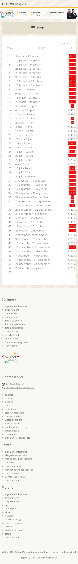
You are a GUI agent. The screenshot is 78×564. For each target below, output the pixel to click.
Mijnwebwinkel (50, 557)
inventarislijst (12, 331)
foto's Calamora (13, 320)
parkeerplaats (12, 416)
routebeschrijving (14, 466)
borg (7, 405)
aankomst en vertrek (16, 427)
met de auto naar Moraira (18, 458)
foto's (8, 533)
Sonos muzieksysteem (17, 342)
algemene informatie (16, 306)
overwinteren (12, 497)
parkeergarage (13, 317)
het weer (9, 515)
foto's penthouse (14, 327)
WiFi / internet (12, 423)
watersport (11, 508)
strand (8, 512)
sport (8, 505)
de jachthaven (12, 501)
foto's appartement (15, 324)
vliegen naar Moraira (16, 455)
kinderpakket (12, 338)
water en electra (13, 419)
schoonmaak (12, 430)
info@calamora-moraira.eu (20, 387)
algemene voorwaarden (18, 437)
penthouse (11, 313)
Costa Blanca (12, 480)
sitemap (55, 552)
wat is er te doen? (14, 530)
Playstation (11, 345)
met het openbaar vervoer (19, 469)
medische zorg (12, 519)
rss (62, 552)
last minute (11, 409)
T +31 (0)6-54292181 (15, 3)
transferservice (13, 473)
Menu (39, 27)
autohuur (10, 462)
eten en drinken (13, 523)
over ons (9, 398)
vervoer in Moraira (15, 476)
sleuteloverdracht (14, 412)
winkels (9, 526)
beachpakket (12, 334)
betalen (9, 401)
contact (9, 394)
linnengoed (11, 434)
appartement (12, 309)
